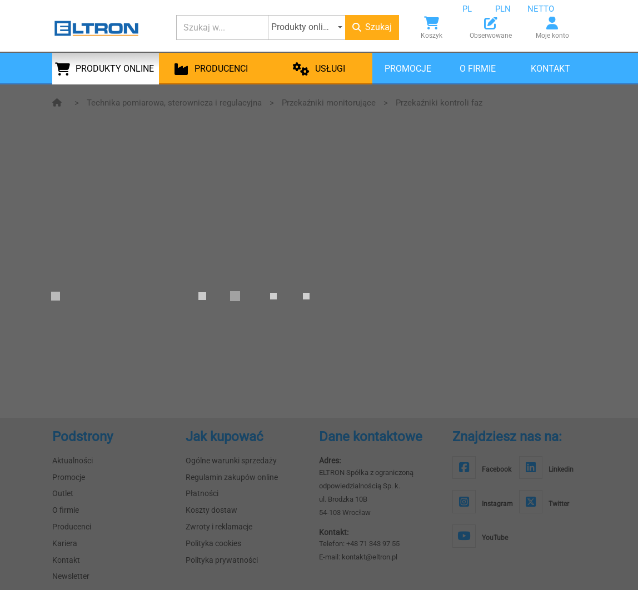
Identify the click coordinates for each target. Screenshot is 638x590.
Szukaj (372, 27)
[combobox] (475, 9)
